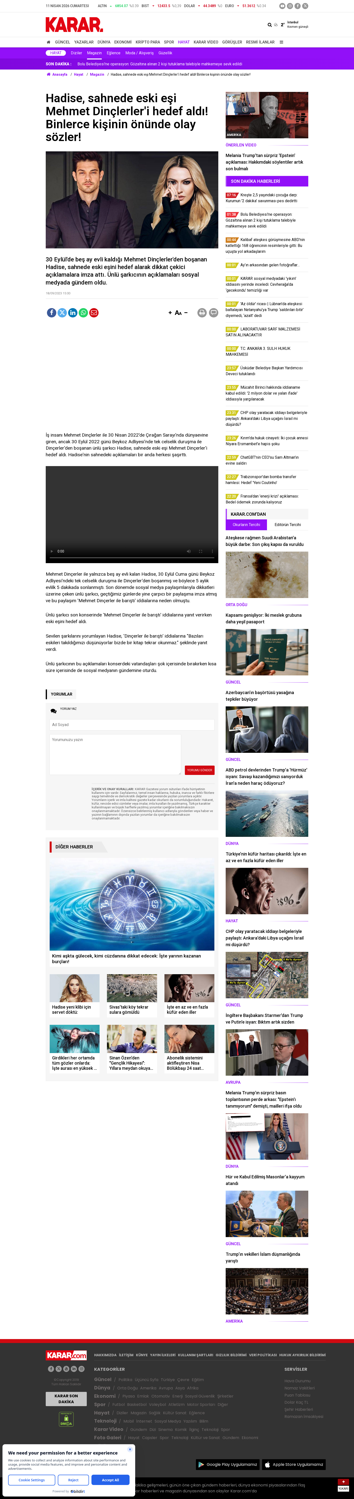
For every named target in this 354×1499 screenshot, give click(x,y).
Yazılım (190, 1421)
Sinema (165, 1429)
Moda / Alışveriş (139, 53)
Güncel (62, 42)
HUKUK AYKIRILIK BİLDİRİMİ (302, 1355)
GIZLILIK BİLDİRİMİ (231, 1355)
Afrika (192, 1388)
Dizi (152, 1429)
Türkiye (168, 1380)
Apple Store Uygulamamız (298, 1464)
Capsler (149, 1438)
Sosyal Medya (168, 1421)
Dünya (104, 42)
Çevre (183, 1380)
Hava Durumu (297, 1381)
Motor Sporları (201, 1404)
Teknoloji (105, 1421)
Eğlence (113, 53)
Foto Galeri (107, 1437)
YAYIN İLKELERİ (163, 1355)
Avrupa (166, 1388)
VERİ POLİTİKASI (263, 1355)
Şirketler (225, 1396)
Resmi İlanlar (260, 42)
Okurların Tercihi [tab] (246, 524)
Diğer (223, 1404)
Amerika (148, 1388)
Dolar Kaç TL (296, 1402)
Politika (125, 1380)
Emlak (143, 1396)
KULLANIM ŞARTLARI (195, 1355)
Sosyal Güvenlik (200, 1396)
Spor (169, 42)
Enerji (177, 1396)
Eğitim (198, 1380)
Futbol (118, 1404)
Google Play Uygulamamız (232, 1464)
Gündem (138, 1429)
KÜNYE (142, 1355)
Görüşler (232, 42)
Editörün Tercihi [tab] (288, 524)
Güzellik (165, 53)
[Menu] (280, 42)
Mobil (128, 1421)
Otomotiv (160, 1396)
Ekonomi (123, 42)
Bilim (203, 1421)
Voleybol (157, 1404)
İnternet (144, 1421)
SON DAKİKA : (59, 64)
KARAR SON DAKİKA (66, 1399)
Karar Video (206, 42)
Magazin (94, 53)
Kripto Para (148, 42)
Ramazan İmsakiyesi (303, 1416)
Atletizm (176, 1404)
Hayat (184, 42)
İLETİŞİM (126, 1355)
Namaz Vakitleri (299, 1388)
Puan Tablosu (297, 1395)
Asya (180, 1388)
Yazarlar (84, 42)
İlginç (194, 1429)
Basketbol (137, 1404)
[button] (170, 313)
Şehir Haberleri (298, 1409)
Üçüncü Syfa (146, 1380)
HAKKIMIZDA (105, 1355)
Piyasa (128, 1396)
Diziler (76, 53)
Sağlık (155, 1413)
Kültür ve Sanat (205, 1438)
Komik (181, 1429)
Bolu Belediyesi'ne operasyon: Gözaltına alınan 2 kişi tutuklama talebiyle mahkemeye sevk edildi (159, 64)
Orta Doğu (127, 1388)
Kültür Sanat (175, 1413)
